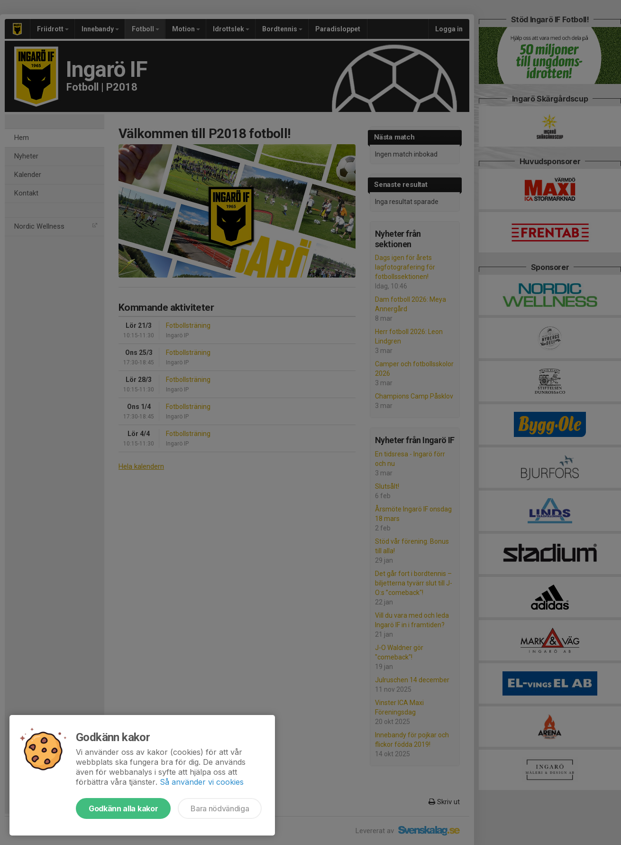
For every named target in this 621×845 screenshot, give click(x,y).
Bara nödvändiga (220, 808)
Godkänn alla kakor (123, 808)
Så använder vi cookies (202, 782)
